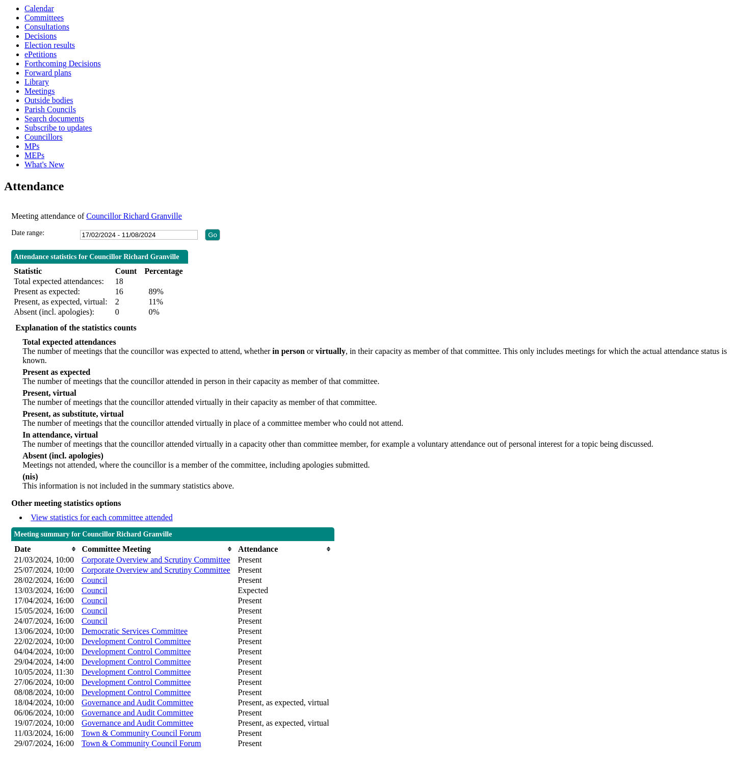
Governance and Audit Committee (137, 702)
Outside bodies (48, 100)
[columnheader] (45, 549)
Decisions (40, 36)
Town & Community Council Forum (141, 733)
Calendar (39, 8)
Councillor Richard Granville (134, 216)
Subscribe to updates (58, 127)
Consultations (46, 26)
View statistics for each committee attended (102, 517)
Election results (49, 45)
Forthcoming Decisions (62, 63)
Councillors (43, 137)
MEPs (34, 155)
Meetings (39, 91)
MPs (31, 146)
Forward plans (47, 72)
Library (36, 82)
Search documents (54, 118)
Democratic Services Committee (135, 631)
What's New (44, 164)
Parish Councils (50, 109)
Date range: (27, 233)
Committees (44, 17)
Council (95, 580)
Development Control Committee (136, 641)
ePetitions (40, 54)
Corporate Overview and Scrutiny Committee (156, 559)
